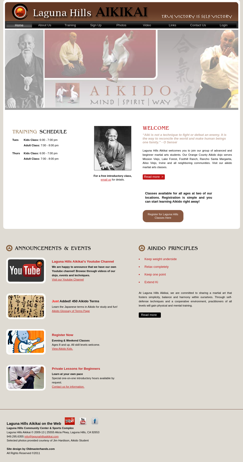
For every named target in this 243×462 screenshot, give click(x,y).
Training (70, 25)
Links (172, 25)
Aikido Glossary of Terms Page (71, 310)
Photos (121, 25)
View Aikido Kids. (62, 348)
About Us (44, 25)
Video (147, 25)
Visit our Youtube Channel (68, 279)
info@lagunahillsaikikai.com (42, 436)
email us (106, 179)
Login (223, 25)
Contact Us (198, 25)
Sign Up (96, 25)
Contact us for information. (68, 386)
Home (19, 25)
